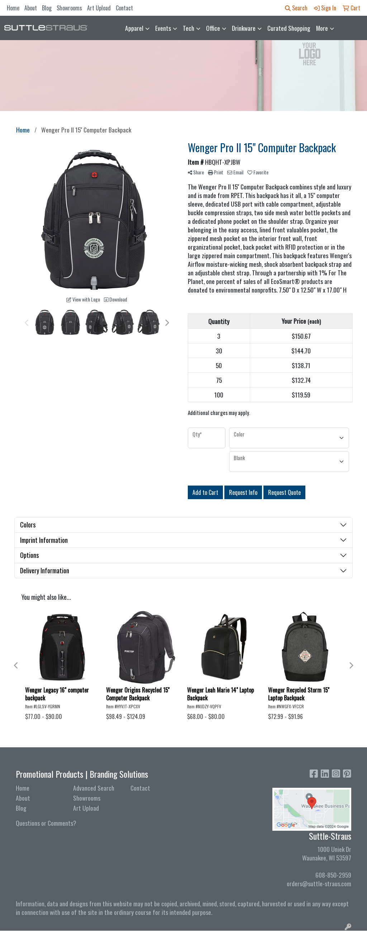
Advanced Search (93, 787)
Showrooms (69, 8)
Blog (47, 8)
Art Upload (99, 8)
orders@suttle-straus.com (319, 883)
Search (296, 8)
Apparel (134, 28)
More (322, 28)
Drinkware (244, 28)
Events (163, 28)
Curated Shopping (288, 28)
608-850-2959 (333, 874)
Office (213, 28)
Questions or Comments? (46, 823)
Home (13, 8)
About (30, 8)
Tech (188, 28)
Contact (124, 8)
